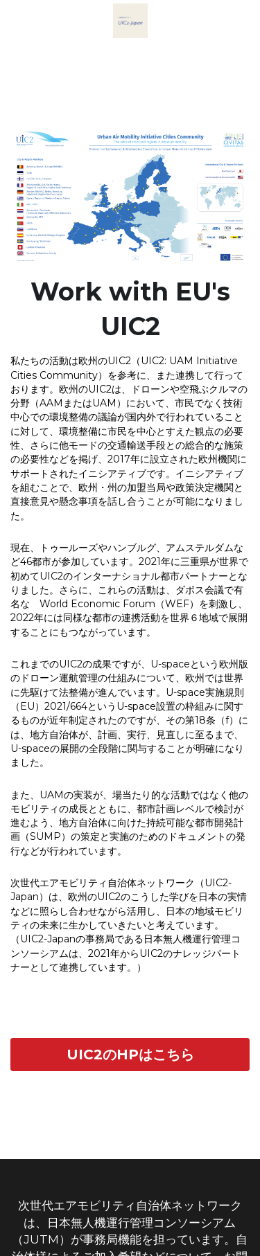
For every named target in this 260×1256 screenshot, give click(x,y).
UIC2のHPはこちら (130, 1054)
